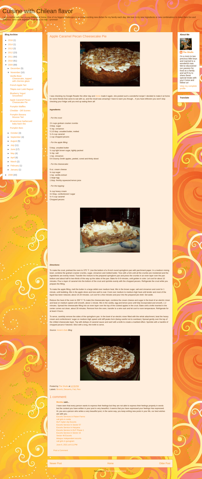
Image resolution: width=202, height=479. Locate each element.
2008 (10, 175)
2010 (10, 61)
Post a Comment (60, 450)
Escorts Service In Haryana (68, 427)
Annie (97, 96)
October (14, 133)
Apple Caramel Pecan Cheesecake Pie (20, 101)
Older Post (164, 463)
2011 (10, 56)
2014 (10, 44)
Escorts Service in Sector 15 (68, 433)
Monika (59, 402)
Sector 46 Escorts (64, 435)
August (14, 141)
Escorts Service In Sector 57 (68, 425)
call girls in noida (63, 419)
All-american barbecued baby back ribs (21, 122)
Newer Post (56, 463)
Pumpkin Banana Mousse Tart (18, 115)
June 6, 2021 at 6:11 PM (66, 445)
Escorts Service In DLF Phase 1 (70, 430)
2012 (10, 52)
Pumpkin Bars (16, 128)
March (13, 161)
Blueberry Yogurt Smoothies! (18, 94)
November (15, 72)
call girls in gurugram (65, 441)
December (15, 68)
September (15, 137)
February (14, 165)
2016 (10, 40)
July (12, 145)
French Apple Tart (18, 85)
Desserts (67, 389)
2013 (10, 48)
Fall (74, 389)
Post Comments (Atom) (116, 471)
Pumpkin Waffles (18, 106)
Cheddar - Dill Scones (20, 110)
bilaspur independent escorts (68, 438)
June (13, 149)
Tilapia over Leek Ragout (21, 89)
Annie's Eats (62, 330)
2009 (10, 65)
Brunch (60, 389)
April (12, 157)
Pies (79, 389)
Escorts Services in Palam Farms (70, 416)
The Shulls (188, 52)
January (14, 169)
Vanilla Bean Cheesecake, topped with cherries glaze (20, 78)
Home (110, 463)
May (12, 153)
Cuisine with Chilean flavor (37, 11)
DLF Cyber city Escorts (66, 422)
